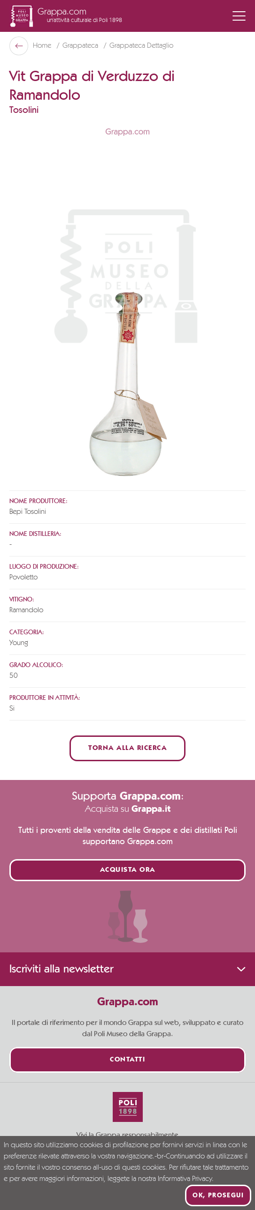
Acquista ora (127, 870)
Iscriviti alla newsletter (127, 969)
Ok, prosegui (218, 1195)
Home (43, 46)
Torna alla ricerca (127, 748)
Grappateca (81, 46)
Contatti (127, 1059)
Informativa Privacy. (186, 1179)
